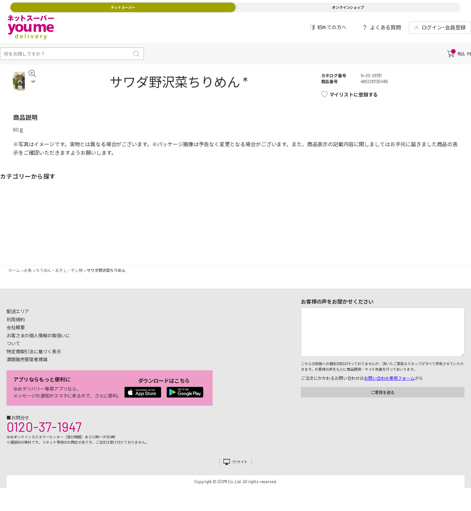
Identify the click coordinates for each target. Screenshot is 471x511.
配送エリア (18, 314)
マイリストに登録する (357, 94)
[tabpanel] (25, 86)
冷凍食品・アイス (152, 221)
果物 (38, 221)
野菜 (12, 221)
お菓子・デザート (203, 221)
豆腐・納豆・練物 (222, 221)
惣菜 (108, 221)
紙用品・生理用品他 (413, 221)
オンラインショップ (348, 7)
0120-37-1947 (44, 429)
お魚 (82, 221)
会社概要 (16, 330)
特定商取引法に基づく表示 (34, 354)
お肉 (63, 221)
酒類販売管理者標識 (27, 362)
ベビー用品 (432, 221)
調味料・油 (273, 221)
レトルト (248, 221)
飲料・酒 (318, 221)
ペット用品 (458, 221)
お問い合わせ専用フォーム (389, 381)
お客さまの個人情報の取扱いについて (38, 342)
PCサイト (240, 465)
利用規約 (16, 322)
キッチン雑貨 (362, 221)
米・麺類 (178, 221)
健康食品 (343, 221)
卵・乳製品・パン (133, 221)
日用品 (388, 221)
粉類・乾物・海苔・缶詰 (292, 221)
